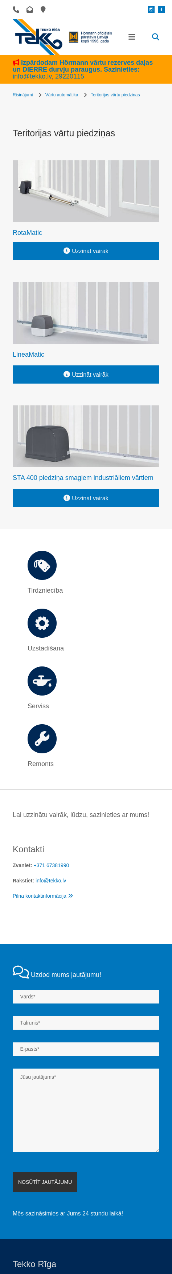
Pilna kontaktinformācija (43, 896)
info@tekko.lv (34, 76)
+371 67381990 (51, 865)
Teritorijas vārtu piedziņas (115, 94)
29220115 (70, 76)
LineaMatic (28, 354)
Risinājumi (23, 94)
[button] (132, 37)
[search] (155, 37)
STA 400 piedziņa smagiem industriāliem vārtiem (83, 477)
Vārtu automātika (61, 94)
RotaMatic (27, 232)
